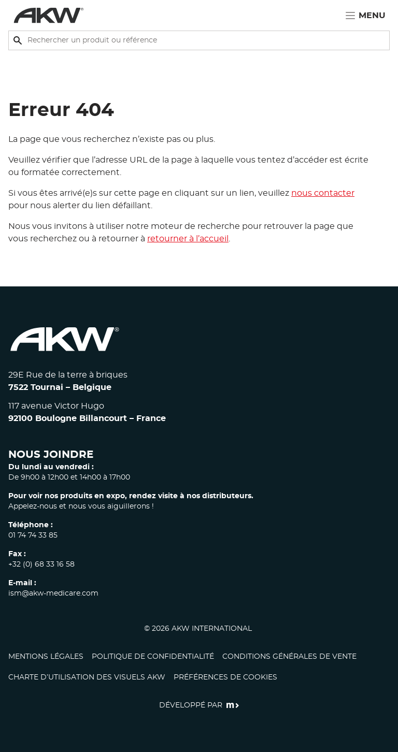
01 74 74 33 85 (33, 535)
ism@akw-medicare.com (53, 593)
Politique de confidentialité (153, 656)
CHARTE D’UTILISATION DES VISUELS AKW (86, 677)
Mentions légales (45, 656)
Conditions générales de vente (289, 656)
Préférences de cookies (225, 677)
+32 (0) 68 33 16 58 (41, 564)
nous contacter (322, 193)
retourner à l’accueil (188, 239)
